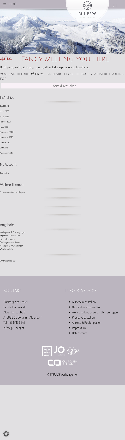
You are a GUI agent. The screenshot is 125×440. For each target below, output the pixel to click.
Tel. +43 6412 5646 (14, 322)
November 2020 (7, 132)
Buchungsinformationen (10, 242)
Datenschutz (79, 333)
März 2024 (4, 116)
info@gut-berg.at (13, 328)
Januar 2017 (5, 142)
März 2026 (4, 111)
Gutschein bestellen (84, 302)
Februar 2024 (5, 121)
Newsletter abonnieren (86, 307)
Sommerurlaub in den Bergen (12, 192)
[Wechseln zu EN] (115, 5)
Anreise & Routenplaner (86, 322)
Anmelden (4, 173)
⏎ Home (38, 74)
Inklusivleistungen (7, 239)
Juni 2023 (4, 127)
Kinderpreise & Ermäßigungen (12, 232)
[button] (6, 434)
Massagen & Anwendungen (11, 245)
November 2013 (6, 153)
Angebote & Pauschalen (10, 235)
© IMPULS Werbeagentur (62, 374)
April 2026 (4, 106)
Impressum (79, 328)
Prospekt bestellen (83, 317)
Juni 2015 (4, 147)
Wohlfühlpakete (6, 248)
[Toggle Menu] (4, 4)
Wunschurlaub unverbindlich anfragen (95, 312)
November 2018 (6, 137)
